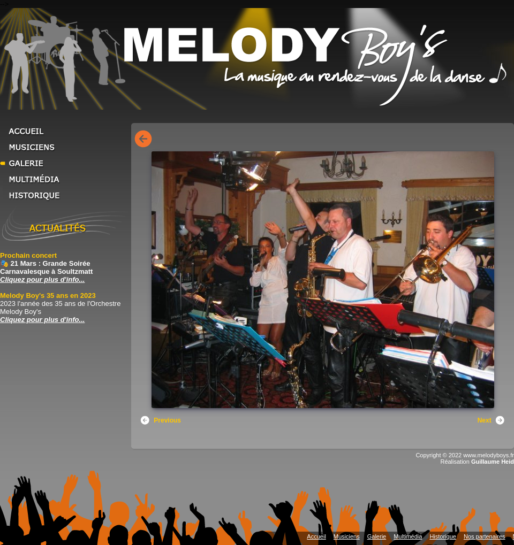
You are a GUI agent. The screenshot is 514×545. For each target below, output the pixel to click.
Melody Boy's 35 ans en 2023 (48, 295)
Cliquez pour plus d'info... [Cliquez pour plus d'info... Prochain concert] (42, 279)
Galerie (64, 163)
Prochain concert (28, 255)
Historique (64, 195)
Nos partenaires (484, 536)
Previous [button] (160, 420)
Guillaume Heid (492, 461)
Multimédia (64, 179)
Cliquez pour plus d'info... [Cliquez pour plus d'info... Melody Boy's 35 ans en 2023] (42, 320)
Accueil (64, 131)
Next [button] (491, 420)
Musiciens (64, 147)
